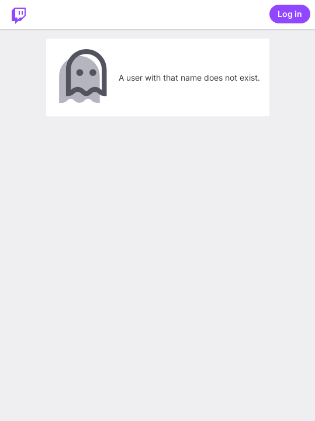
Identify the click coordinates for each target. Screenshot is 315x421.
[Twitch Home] (18, 14)
